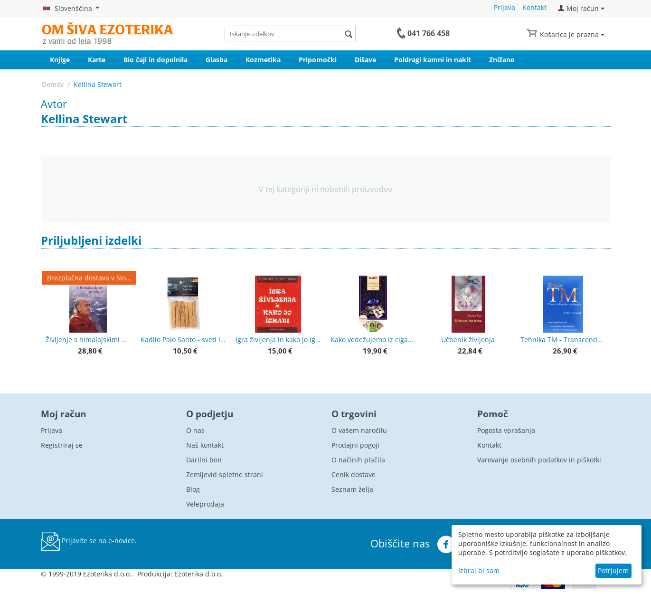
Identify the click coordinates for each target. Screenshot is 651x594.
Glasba (216, 59)
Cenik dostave (353, 474)
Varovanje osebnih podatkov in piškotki (539, 459)
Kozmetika (263, 59)
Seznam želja (352, 489)
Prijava (504, 7)
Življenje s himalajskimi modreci (88, 339)
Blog (193, 489)
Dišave (365, 59)
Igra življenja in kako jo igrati (278, 339)
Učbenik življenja (468, 339)
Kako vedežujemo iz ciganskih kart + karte (373, 339)
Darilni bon (204, 459)
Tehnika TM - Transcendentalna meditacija (563, 339)
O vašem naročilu (359, 430)
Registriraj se (62, 445)
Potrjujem (613, 570)
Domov (53, 84)
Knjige (60, 59)
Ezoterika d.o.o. (198, 573)
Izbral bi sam (479, 570)
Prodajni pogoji (355, 445)
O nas (195, 430)
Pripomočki (318, 59)
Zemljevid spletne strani (224, 474)
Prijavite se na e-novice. (89, 541)
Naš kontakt (205, 445)
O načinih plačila (358, 459)
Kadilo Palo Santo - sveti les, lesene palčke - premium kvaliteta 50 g (183, 339)
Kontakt (534, 7)
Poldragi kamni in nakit (432, 59)
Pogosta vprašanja (506, 430)
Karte (96, 59)
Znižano (502, 59)
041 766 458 (428, 33)
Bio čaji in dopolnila (155, 59)
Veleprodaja (205, 503)
